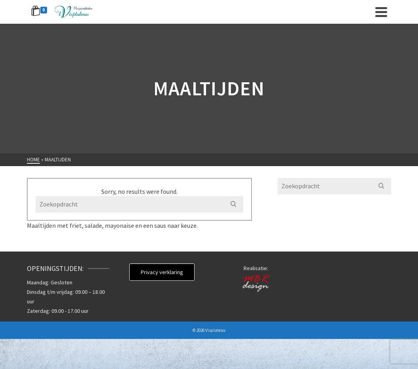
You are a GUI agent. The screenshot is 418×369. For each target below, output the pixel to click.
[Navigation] (381, 12)
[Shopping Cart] (40, 12)
